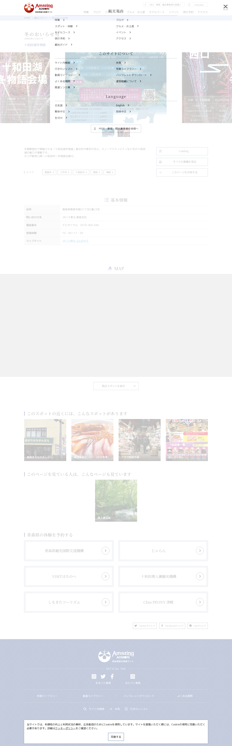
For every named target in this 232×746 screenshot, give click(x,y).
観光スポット (41, 18)
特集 (86, 12)
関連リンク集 (150, 734)
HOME (27, 18)
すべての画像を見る (177, 161)
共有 (115, 709)
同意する (116, 737)
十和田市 (81, 172)
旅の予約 (188, 12)
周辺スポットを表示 (119, 386)
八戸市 (65, 172)
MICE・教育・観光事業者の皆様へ (94, 734)
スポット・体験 (114, 12)
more (66, 548)
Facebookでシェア (172, 625)
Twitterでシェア (145, 625)
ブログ (97, 12)
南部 (97, 172)
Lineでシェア (197, 625)
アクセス (203, 12)
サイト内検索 (94, 709)
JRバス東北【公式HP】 (75, 241)
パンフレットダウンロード (139, 696)
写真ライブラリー (47, 696)
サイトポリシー (128, 734)
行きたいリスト (136, 709)
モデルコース (156, 12)
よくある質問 (185, 696)
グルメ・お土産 (136, 12)
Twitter (103, 676)
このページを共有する (178, 172)
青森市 (49, 172)
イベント (174, 12)
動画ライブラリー (93, 696)
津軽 (110, 172)
